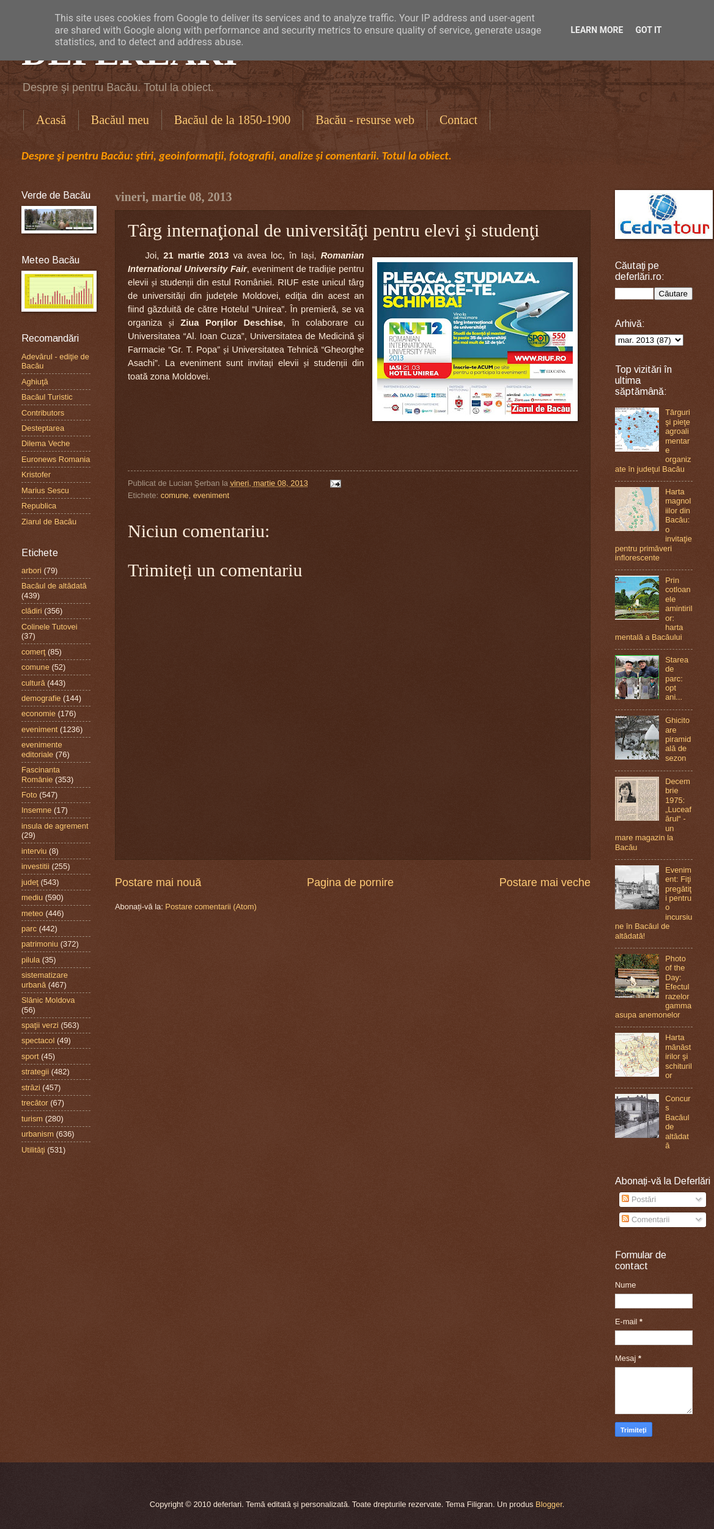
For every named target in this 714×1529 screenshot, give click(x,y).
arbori (31, 570)
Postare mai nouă (158, 882)
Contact (458, 120)
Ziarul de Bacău (48, 521)
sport (30, 1056)
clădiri (31, 610)
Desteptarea (42, 428)
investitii (35, 866)
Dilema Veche (45, 443)
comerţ (33, 651)
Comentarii (645, 1219)
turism (32, 1118)
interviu (34, 851)
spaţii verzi (40, 1025)
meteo (32, 913)
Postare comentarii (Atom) (211, 906)
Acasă (51, 120)
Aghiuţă (34, 381)
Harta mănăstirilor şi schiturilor (678, 1056)
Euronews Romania (55, 459)
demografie (41, 698)
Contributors (42, 412)
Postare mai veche (545, 882)
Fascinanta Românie (40, 774)
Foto (29, 794)
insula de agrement (55, 826)
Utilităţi (33, 1149)
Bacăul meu (120, 120)
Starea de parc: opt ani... (676, 678)
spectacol (37, 1040)
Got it (648, 30)
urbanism (37, 1133)
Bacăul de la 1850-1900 (232, 120)
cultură (33, 683)
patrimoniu (39, 943)
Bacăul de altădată (54, 585)
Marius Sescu (45, 490)
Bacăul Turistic (47, 397)
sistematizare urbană (44, 979)
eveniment (211, 495)
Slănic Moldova (48, 1000)
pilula (30, 959)
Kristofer (36, 474)
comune (175, 495)
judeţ (30, 882)
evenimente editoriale (41, 749)
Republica (38, 505)
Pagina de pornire (350, 882)
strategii (35, 1071)
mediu (32, 897)
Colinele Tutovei (49, 626)
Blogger (549, 1504)
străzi (30, 1087)
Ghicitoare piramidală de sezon (678, 739)
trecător (34, 1102)
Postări (639, 1199)
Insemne (36, 810)
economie (38, 713)
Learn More (596, 30)
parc (29, 928)
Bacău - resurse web (364, 120)
